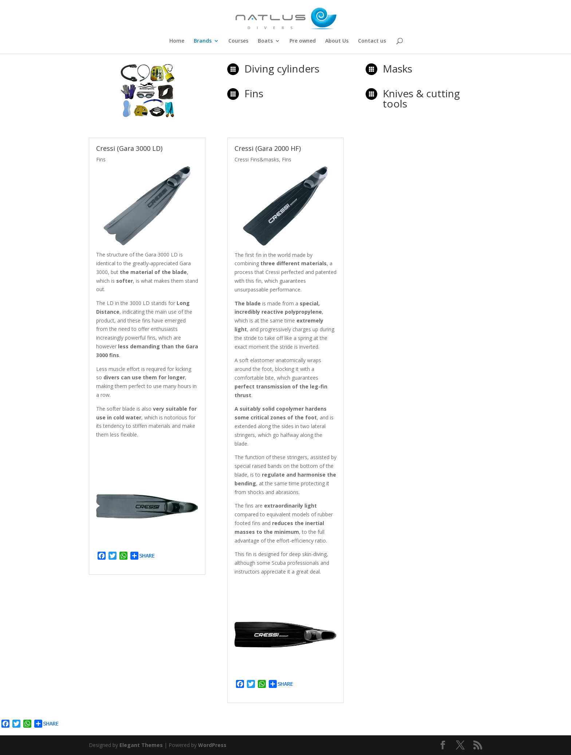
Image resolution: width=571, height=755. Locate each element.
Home (176, 41)
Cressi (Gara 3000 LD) (129, 148)
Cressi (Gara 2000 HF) (268, 148)
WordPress (212, 745)
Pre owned (303, 41)
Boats (265, 41)
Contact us (372, 41)
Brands (203, 41)
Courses (238, 41)
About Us (336, 41)
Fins (101, 159)
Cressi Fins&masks (257, 159)
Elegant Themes (141, 745)
